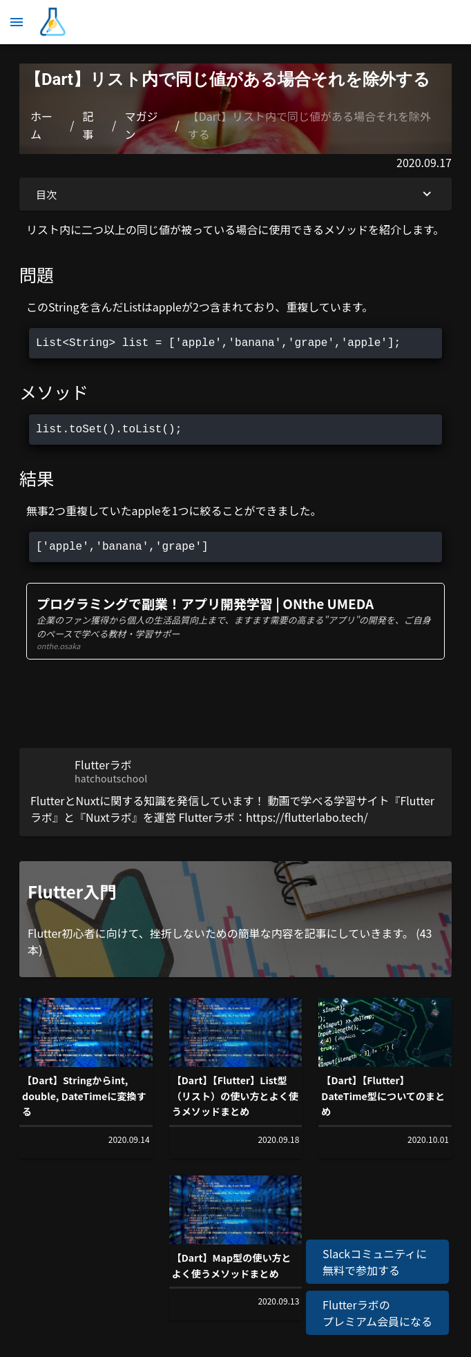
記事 (88, 125)
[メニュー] (16, 22)
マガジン (140, 125)
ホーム (41, 125)
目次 (235, 194)
